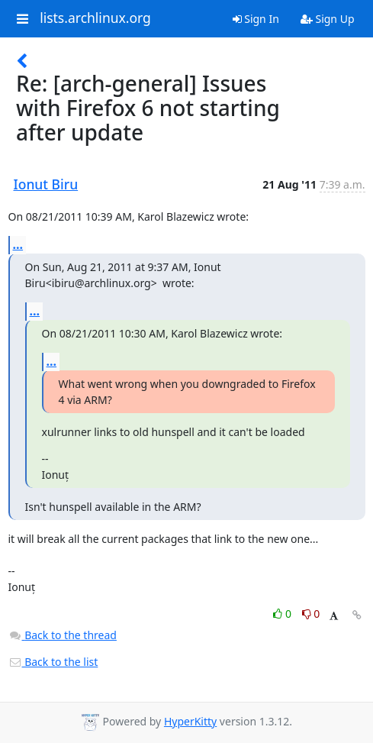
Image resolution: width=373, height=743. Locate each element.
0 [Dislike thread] (311, 613)
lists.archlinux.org (95, 18)
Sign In (256, 18)
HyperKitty (190, 721)
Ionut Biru (46, 184)
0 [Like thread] (283, 613)
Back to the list (53, 661)
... (18, 244)
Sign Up (328, 18)
